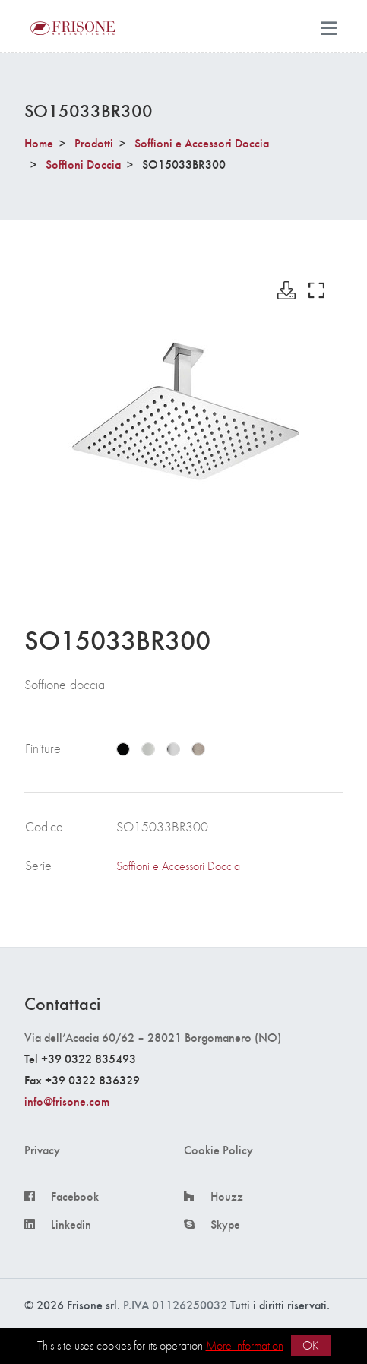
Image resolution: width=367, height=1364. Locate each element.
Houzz (226, 1196)
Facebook (75, 1196)
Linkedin (71, 1224)
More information (244, 1345)
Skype (225, 1224)
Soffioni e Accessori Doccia (201, 142)
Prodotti (93, 142)
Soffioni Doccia (83, 164)
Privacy (42, 1149)
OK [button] (310, 1345)
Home (38, 142)
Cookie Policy (218, 1149)
